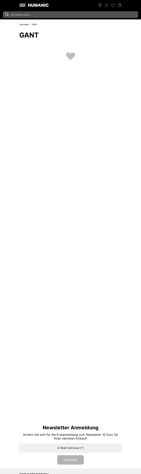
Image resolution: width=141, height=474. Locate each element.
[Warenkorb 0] (119, 5)
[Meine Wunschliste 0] (113, 5)
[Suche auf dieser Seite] (70, 14)
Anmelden (70, 460)
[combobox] (70, 14)
